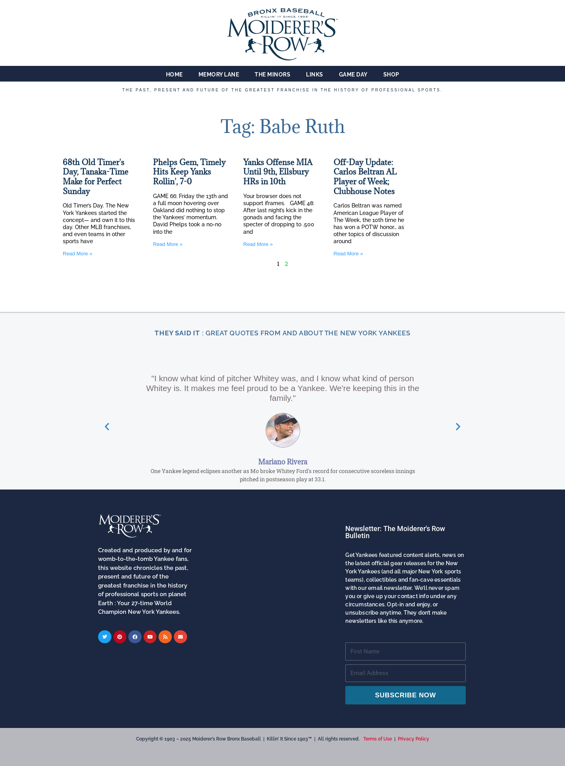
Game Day (353, 74)
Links (314, 74)
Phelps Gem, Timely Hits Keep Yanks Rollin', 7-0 (189, 172)
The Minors (272, 74)
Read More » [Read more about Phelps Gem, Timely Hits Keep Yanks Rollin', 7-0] (167, 244)
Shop (391, 74)
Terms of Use (377, 739)
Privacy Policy (413, 739)
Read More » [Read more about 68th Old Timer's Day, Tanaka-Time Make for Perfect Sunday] (77, 254)
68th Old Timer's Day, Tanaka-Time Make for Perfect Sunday (95, 177)
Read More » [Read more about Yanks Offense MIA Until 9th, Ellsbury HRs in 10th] (258, 244)
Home (174, 74)
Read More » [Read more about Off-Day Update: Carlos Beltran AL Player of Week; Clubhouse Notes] (348, 254)
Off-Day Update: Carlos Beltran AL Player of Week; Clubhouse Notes (365, 177)
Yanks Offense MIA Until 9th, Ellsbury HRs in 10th (277, 172)
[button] (107, 489)
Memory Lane (219, 74)
